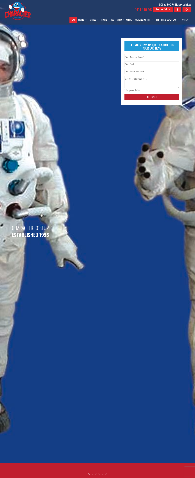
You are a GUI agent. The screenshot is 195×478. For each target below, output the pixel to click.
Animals (93, 19)
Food (112, 19)
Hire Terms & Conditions (166, 19)
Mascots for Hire (124, 19)
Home (73, 19)
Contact (186, 19)
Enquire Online (163, 9)
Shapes (81, 19)
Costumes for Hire (142, 19)
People (104, 19)
